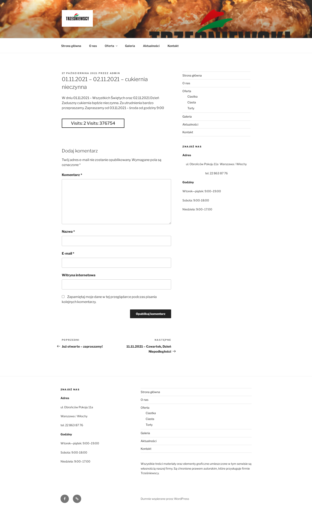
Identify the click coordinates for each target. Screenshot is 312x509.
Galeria (130, 46)
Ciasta (191, 102)
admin (115, 73)
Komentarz (72, 175)
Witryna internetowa (78, 275)
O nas (93, 46)
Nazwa (68, 232)
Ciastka (192, 96)
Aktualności (151, 46)
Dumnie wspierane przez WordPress (165, 498)
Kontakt (173, 46)
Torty (190, 108)
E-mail (68, 253)
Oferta (111, 46)
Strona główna (71, 46)
